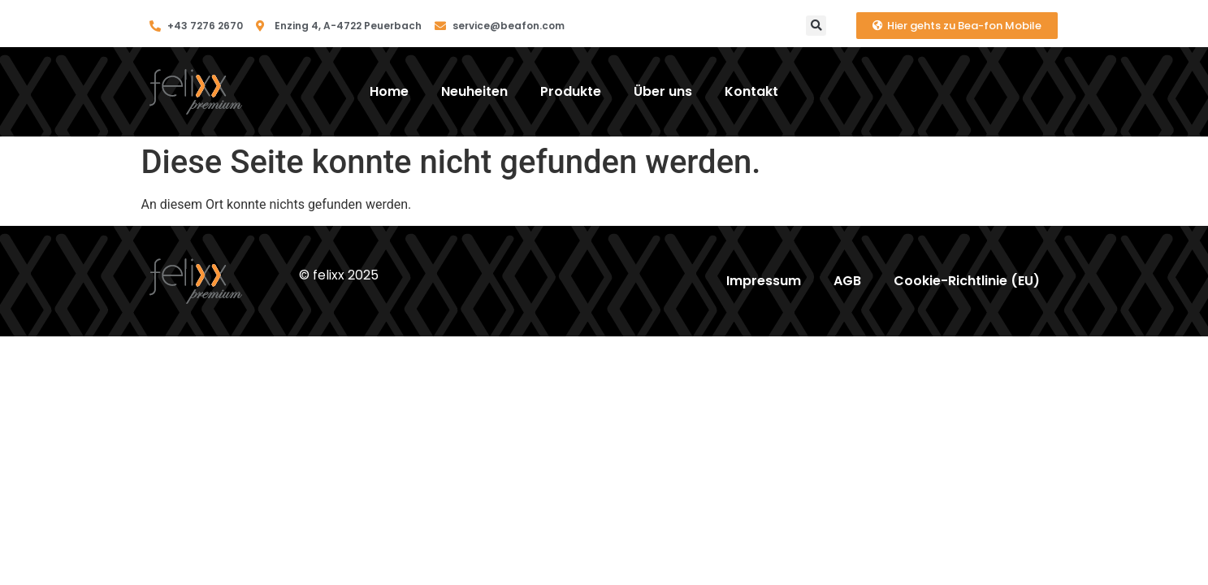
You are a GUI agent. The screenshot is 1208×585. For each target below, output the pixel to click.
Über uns (663, 91)
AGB (847, 280)
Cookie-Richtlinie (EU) (967, 280)
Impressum (763, 280)
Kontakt (751, 91)
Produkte (570, 91)
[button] (816, 25)
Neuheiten (474, 91)
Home (389, 91)
